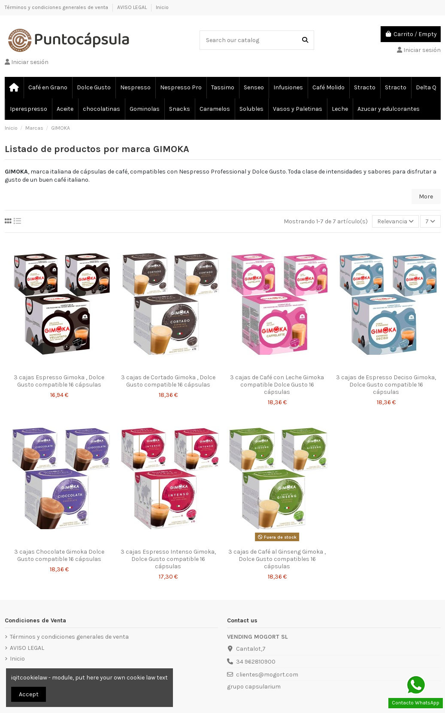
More (426, 196)
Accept (29, 694)
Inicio (162, 7)
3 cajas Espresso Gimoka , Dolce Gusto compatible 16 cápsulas (59, 381)
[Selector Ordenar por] (395, 221)
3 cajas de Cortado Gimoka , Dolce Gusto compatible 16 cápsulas (168, 381)
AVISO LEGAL (132, 7)
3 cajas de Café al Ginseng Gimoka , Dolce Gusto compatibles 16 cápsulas (277, 559)
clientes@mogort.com (267, 674)
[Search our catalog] (305, 40)
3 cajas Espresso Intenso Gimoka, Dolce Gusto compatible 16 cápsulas (168, 559)
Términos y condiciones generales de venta (57, 7)
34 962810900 (255, 661)
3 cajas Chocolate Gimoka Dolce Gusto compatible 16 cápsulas (59, 555)
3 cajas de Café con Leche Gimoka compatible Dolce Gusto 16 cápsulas (277, 385)
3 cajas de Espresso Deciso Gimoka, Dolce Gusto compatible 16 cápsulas (386, 385)
